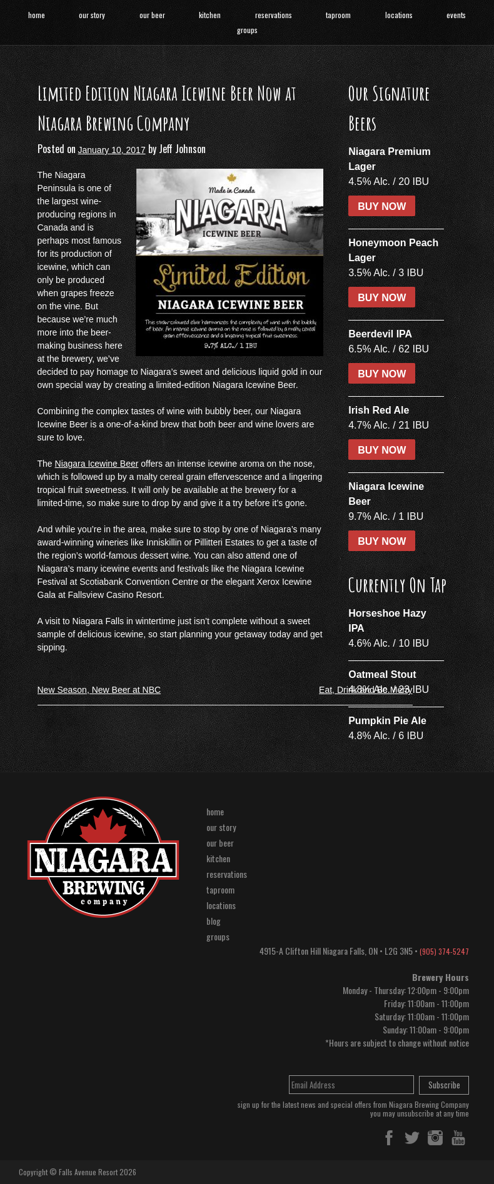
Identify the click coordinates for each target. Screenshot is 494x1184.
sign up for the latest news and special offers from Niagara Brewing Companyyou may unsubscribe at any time (353, 1109)
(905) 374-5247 (444, 951)
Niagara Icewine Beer (97, 464)
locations (399, 14)
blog (213, 920)
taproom (338, 14)
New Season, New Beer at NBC (99, 690)
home (36, 14)
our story (92, 14)
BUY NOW (382, 206)
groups (247, 29)
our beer (152, 14)
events (456, 14)
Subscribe (444, 1084)
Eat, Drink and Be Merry (365, 690)
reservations (273, 14)
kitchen (210, 14)
